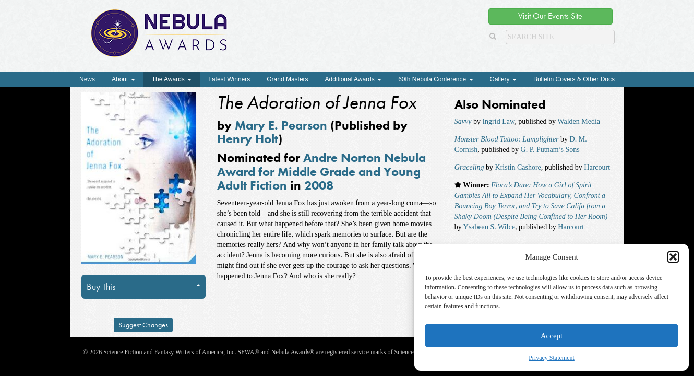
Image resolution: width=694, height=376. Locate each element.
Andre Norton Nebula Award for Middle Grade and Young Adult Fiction (321, 171)
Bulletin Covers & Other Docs (574, 79)
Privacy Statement (552, 357)
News (87, 79)
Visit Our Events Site (550, 15)
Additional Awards (353, 79)
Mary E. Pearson (281, 125)
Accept (552, 336)
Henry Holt (247, 139)
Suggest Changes (143, 325)
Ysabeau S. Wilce (489, 227)
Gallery (503, 79)
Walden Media (578, 121)
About (123, 79)
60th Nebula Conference (435, 79)
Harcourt (597, 167)
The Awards (172, 79)
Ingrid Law (498, 121)
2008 (318, 185)
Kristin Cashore (518, 167)
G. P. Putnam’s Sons (550, 150)
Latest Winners (229, 79)
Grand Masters (287, 79)
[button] (673, 257)
